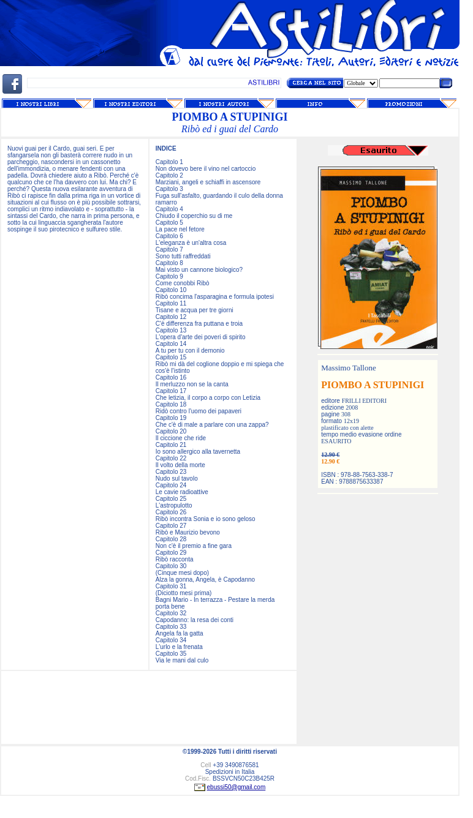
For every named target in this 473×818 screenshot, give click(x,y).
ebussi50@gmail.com (236, 787)
